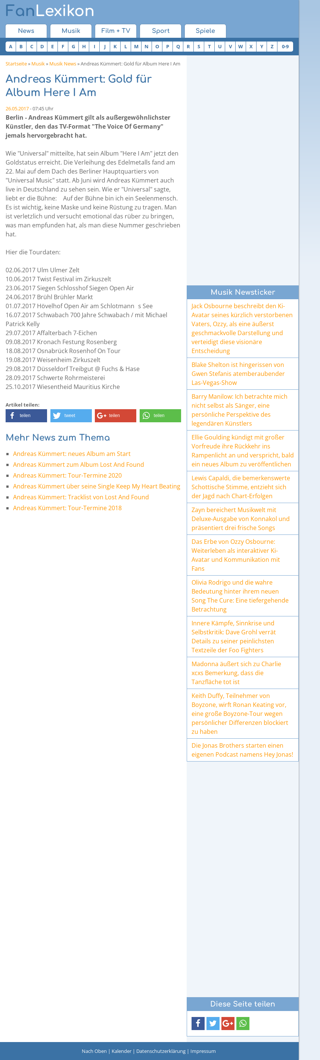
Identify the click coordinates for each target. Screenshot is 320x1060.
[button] (26, 415)
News (26, 31)
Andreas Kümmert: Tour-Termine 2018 (67, 508)
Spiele (205, 31)
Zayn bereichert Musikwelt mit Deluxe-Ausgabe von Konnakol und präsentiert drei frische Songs (241, 519)
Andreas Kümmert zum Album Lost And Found (78, 464)
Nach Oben (94, 1051)
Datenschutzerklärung (161, 1051)
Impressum (203, 1051)
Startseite (16, 63)
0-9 (285, 46)
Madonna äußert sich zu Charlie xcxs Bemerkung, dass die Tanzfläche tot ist (236, 673)
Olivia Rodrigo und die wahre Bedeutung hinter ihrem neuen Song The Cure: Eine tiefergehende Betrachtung (240, 595)
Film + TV (116, 31)
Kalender (121, 1051)
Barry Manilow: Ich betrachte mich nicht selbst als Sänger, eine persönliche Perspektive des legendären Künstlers (240, 410)
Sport (161, 31)
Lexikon (50, 11)
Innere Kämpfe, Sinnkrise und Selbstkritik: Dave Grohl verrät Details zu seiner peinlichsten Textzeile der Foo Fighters (234, 636)
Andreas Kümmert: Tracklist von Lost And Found (81, 497)
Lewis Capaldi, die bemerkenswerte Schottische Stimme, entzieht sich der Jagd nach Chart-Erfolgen (241, 487)
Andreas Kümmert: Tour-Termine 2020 (67, 475)
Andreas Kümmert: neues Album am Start (72, 454)
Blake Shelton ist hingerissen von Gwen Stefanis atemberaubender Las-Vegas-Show (238, 374)
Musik (71, 31)
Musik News (62, 63)
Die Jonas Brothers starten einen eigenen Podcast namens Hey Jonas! (242, 750)
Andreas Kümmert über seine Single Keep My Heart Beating (96, 486)
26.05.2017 (17, 108)
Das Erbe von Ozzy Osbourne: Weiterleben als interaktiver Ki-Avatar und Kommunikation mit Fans (236, 555)
